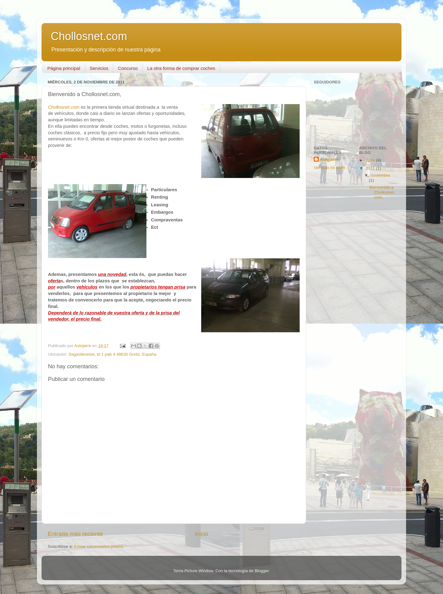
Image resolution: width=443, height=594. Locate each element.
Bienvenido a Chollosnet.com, (382, 192)
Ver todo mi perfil (329, 167)
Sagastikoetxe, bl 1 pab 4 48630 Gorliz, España (112, 354)
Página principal (63, 68)
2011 (370, 168)
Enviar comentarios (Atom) (98, 546)
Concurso (128, 68)
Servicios (99, 68)
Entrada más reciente (75, 534)
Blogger (262, 570)
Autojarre (329, 159)
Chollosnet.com (89, 36)
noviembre (380, 175)
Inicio (201, 534)
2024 (370, 160)
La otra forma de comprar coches (181, 68)
